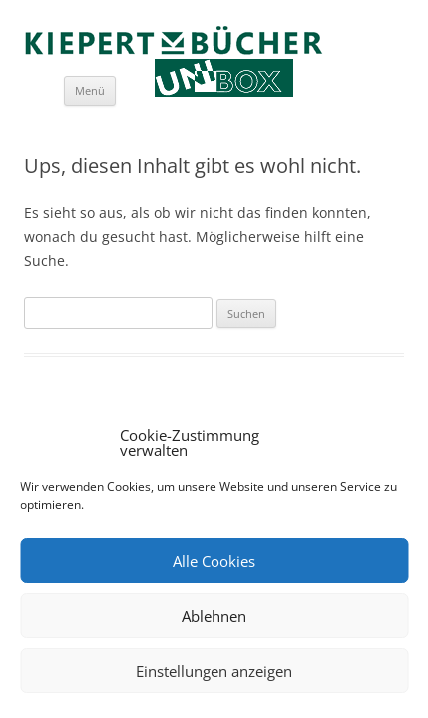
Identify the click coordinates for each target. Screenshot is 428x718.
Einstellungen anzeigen (214, 671)
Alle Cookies (214, 561)
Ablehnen (214, 616)
